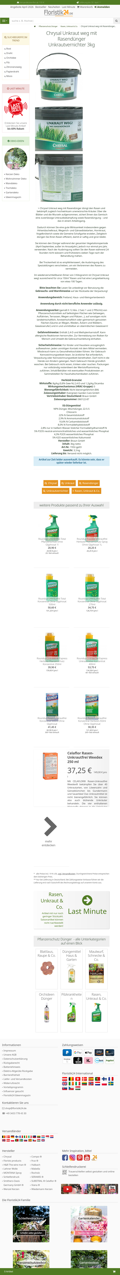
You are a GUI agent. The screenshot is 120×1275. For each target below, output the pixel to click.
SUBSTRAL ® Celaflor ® (43, 1176)
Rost (7, 48)
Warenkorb (85, 7)
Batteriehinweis (12, 1062)
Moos (8, 76)
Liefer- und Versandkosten (18, 1074)
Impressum (10, 1046)
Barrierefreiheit (12, 1070)
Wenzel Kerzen (11, 1184)
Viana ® (35, 1180)
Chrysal (52, 483)
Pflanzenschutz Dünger (46, 26)
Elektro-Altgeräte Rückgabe (18, 1066)
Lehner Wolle (11, 1164)
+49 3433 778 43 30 (16, 1109)
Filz (7, 62)
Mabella (35, 1164)
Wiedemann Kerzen (41, 1184)
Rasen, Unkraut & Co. (68, 26)
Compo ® (36, 1152)
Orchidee (10, 57)
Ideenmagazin (12, 197)
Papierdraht (11, 71)
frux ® (34, 1156)
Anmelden (102, 7)
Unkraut (69, 483)
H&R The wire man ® (15, 1160)
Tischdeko (10, 188)
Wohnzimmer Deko (15, 178)
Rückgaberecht (12, 1058)
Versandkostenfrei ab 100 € (32, 2)
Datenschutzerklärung (15, 1054)
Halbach (35, 1160)
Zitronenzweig (13, 66)
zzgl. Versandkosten (66, 873)
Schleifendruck (11, 1172)
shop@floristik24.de (15, 1103)
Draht (8, 53)
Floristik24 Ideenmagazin (17, 1091)
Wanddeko (10, 183)
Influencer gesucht (14, 1086)
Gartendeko (11, 192)
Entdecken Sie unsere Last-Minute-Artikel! (16, 125)
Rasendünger (90, 483)
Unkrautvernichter (57, 490)
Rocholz (35, 1168)
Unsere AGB (10, 1050)
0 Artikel (8, 1271)
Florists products (12, 1156)
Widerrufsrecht (12, 1078)
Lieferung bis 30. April (90, 2)
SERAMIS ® (37, 1172)
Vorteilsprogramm (13, 1082)
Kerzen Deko (11, 174)
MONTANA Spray (13, 1168)
